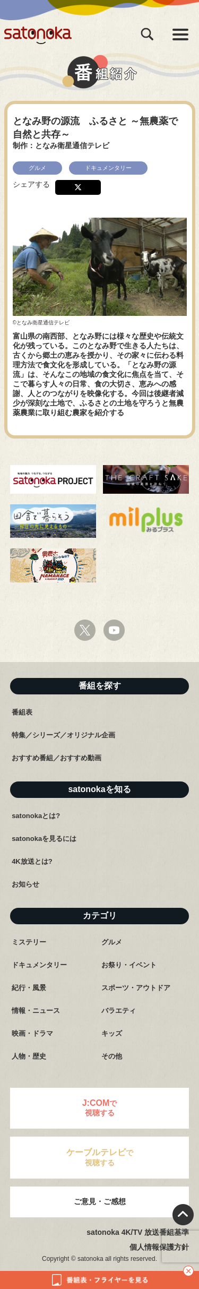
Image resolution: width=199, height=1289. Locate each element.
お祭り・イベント (129, 965)
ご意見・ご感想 (100, 1201)
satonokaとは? (36, 816)
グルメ (111, 942)
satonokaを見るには (44, 839)
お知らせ (25, 884)
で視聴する (99, 1107)
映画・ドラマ (32, 1033)
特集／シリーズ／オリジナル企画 (63, 735)
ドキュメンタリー (39, 965)
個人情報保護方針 (159, 1247)
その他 (111, 1056)
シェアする (31, 184)
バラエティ (118, 1011)
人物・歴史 (29, 1056)
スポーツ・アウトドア (135, 988)
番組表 (22, 712)
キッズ (111, 1033)
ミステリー (29, 942)
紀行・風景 (29, 988)
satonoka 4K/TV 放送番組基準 (137, 1232)
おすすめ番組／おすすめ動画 (56, 758)
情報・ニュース (36, 1011)
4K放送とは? (32, 861)
